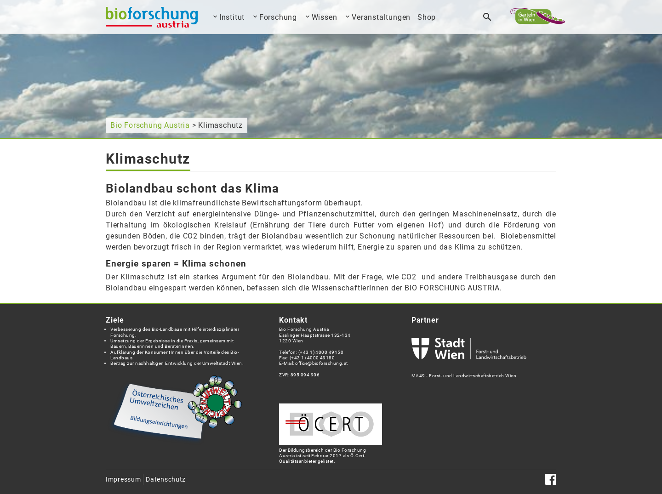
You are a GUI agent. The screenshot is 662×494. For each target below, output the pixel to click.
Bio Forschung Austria (150, 125)
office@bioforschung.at (321, 363)
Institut (232, 17)
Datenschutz (166, 479)
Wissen (324, 17)
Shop (426, 17)
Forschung (278, 17)
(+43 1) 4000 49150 (321, 352)
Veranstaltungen (381, 17)
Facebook (550, 479)
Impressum (123, 479)
